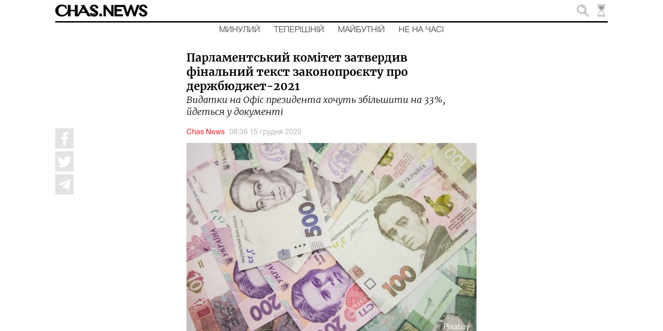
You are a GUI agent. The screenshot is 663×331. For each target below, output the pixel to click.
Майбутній (361, 30)
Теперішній (299, 30)
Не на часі (421, 30)
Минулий (239, 30)
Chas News (205, 132)
